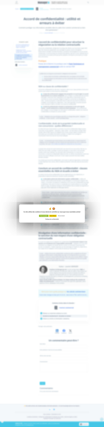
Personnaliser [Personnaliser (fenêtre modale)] (61, 216)
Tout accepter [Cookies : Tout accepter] (43, 216)
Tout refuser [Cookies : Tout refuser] (53, 216)
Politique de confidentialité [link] (52, 219)
